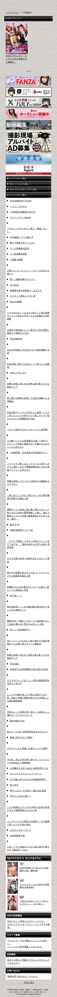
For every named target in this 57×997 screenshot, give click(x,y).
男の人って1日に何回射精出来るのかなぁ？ (28, 732)
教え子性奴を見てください (22, 243)
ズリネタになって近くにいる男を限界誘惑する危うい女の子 (28, 682)
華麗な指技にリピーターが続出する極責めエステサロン (28, 482)
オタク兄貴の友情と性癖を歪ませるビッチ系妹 (28, 560)
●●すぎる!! (15, 524)
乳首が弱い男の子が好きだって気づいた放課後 (28, 365)
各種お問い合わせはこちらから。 (23, 976)
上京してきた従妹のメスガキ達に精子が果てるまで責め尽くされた (28, 848)
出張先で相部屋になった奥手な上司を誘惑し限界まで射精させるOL (28, 331)
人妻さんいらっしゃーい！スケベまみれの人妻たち (28, 272)
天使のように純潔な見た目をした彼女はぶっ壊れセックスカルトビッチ (28, 713)
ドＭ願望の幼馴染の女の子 (22, 212)
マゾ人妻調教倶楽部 (19, 248)
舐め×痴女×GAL (17, 721)
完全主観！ (15, 664)
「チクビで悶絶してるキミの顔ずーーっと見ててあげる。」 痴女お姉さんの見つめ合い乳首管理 (28, 544)
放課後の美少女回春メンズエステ (26, 290)
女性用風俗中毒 (17, 836)
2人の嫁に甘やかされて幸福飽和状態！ (28, 779)
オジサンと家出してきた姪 (22, 296)
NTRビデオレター (18, 373)
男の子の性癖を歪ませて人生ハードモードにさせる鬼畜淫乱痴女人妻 (28, 574)
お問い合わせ (50, 4)
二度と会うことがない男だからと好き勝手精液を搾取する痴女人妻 (28, 497)
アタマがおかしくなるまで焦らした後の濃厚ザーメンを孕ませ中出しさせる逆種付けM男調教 (28, 316)
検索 (44, 4)
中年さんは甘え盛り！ (20, 796)
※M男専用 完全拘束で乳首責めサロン (29, 453)
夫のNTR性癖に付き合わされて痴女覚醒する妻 (28, 351)
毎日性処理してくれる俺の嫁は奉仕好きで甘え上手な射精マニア (28, 608)
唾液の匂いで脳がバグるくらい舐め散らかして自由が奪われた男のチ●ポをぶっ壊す (28, 622)
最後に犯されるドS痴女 (21, 737)
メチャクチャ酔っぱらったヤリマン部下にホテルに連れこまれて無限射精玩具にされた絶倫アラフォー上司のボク (28, 467)
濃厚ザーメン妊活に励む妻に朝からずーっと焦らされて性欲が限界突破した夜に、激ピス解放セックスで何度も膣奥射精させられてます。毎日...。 (28, 514)
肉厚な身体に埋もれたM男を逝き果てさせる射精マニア (28, 385)
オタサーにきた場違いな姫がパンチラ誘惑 (27, 748)
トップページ (12, 12)
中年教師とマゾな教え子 (21, 237)
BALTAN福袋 (16, 302)
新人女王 (14, 785)
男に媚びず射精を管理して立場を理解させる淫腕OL (28, 399)
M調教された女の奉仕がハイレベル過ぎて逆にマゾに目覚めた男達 (28, 588)
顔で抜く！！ (16, 596)
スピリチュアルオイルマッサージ (26, 774)
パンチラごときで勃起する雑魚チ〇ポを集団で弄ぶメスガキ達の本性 (28, 823)
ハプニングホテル (18, 206)
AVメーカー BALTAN (16, 6)
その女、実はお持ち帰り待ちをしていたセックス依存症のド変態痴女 (28, 761)
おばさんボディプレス (20, 830)
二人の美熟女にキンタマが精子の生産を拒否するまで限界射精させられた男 (28, 809)
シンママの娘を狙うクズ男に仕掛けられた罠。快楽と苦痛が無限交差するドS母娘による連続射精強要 (28, 698)
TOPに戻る (29, 982)
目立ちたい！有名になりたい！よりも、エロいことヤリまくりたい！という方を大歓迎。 (28, 924)
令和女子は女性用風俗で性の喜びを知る (29, 669)
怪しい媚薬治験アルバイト (22, 279)
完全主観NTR (16, 339)
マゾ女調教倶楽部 (18, 254)
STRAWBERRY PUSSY (21, 201)
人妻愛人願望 (16, 260)
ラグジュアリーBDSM (20, 218)
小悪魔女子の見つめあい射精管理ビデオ (29, 768)
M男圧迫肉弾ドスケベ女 (21, 530)
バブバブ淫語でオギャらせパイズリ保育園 (27, 430)
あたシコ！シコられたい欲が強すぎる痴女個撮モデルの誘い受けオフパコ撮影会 (28, 642)
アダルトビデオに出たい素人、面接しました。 (27, 230)
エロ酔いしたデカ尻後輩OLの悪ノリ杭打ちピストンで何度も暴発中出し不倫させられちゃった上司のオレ (28, 444)
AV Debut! (14, 285)
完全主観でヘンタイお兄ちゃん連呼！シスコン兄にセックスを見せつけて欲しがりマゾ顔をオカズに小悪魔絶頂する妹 (28, 415)
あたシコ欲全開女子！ (20, 630)
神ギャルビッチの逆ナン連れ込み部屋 (28, 791)
